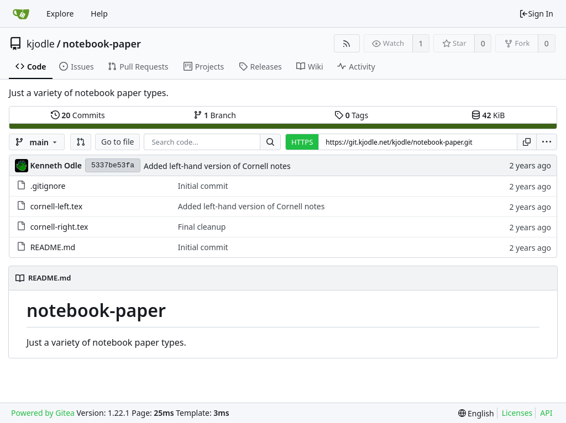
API (546, 413)
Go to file (117, 141)
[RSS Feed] (347, 43)
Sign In (536, 13)
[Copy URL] (527, 142)
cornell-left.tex (56, 206)
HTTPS (302, 142)
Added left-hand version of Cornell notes (217, 166)
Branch (215, 115)
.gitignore (48, 186)
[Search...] (270, 142)
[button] (80, 142)
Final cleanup (202, 226)
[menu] (546, 142)
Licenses (517, 413)
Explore (60, 13)
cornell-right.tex (59, 226)
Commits (78, 115)
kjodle (41, 43)
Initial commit (203, 186)
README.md (53, 247)
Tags (351, 115)
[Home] (21, 14)
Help (99, 13)
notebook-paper (101, 43)
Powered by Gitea (43, 413)
